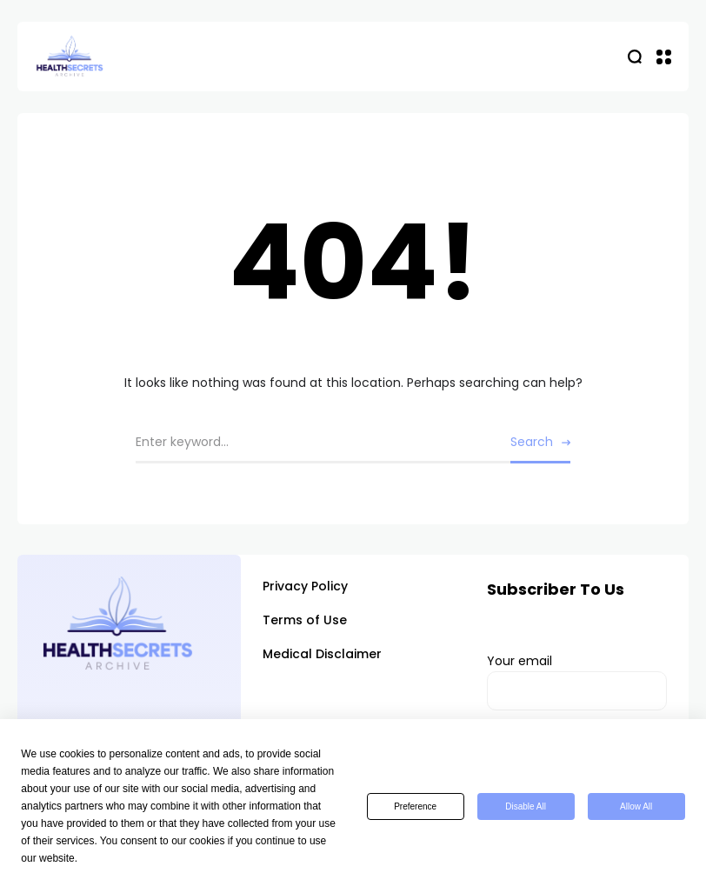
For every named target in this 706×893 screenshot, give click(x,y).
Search (531, 441)
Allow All (636, 806)
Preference (415, 806)
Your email (577, 681)
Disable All (525, 806)
